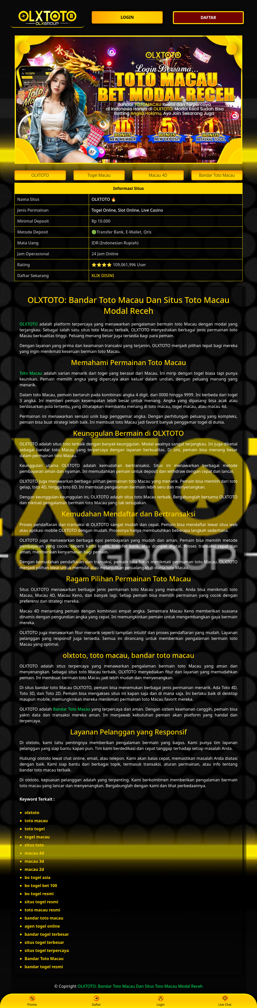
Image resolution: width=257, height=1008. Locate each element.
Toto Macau (31, 373)
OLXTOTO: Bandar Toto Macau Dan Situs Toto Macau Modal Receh (140, 986)
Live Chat (224, 1001)
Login (160, 1001)
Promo (32, 1001)
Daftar (96, 1001)
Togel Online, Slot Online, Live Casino (127, 210)
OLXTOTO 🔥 (103, 199)
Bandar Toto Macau (71, 709)
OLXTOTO (29, 324)
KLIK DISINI (102, 275)
